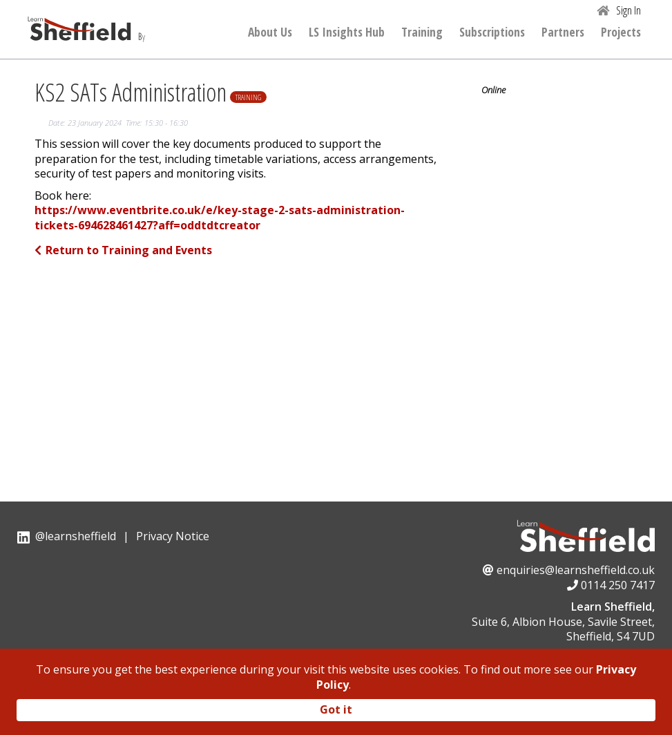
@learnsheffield (75, 536)
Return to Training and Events (123, 250)
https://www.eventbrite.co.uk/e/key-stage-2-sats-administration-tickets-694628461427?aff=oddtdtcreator (220, 218)
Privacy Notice (172, 536)
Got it (336, 709)
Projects (621, 32)
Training (422, 32)
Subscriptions (492, 32)
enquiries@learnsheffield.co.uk (576, 570)
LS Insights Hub (347, 32)
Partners (562, 32)
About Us (270, 32)
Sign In (628, 10)
